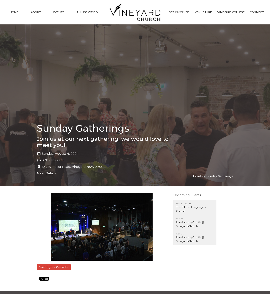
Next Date (47, 173)
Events (58, 12)
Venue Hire (203, 12)
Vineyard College (231, 12)
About (36, 12)
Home (14, 12)
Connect (257, 12)
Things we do (87, 12)
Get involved (179, 12)
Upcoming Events (187, 195)
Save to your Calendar (54, 267)
